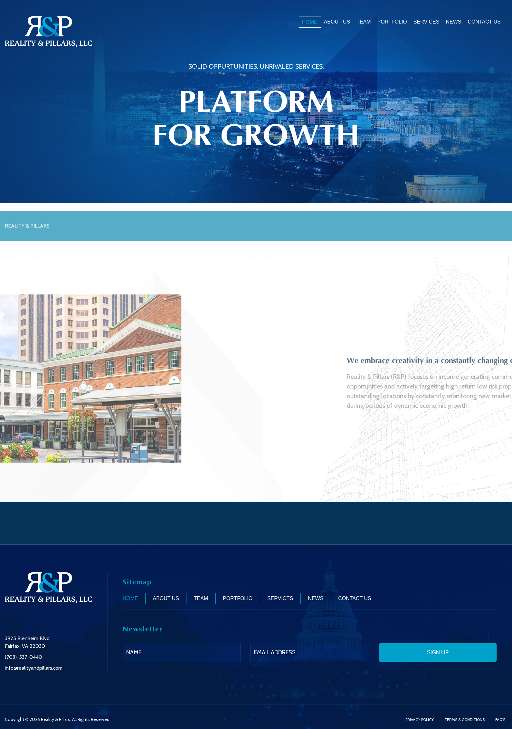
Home (310, 22)
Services (426, 21)
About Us (337, 21)
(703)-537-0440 (23, 657)
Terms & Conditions (464, 719)
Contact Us (484, 21)
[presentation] (448, 688)
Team (363, 21)
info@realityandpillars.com (33, 668)
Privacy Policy (419, 719)
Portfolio (392, 21)
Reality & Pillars (55, 719)
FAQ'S (500, 719)
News (453, 21)
